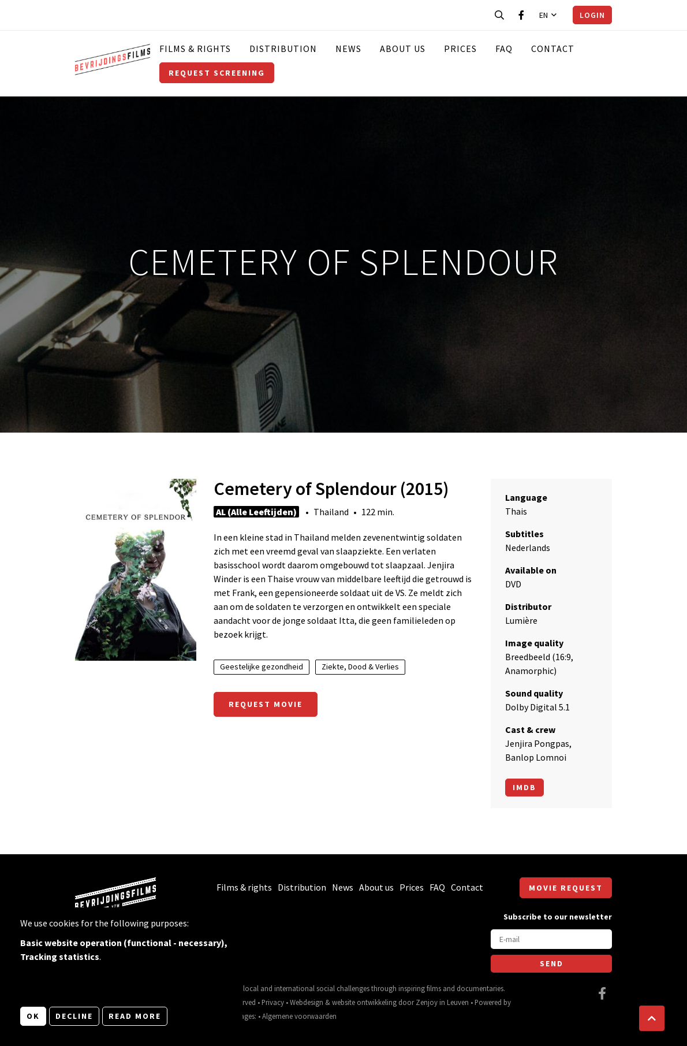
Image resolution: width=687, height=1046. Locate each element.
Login (592, 15)
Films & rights (195, 48)
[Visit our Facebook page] (521, 15)
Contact (552, 48)
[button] (651, 1018)
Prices (460, 48)
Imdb (524, 787)
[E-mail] (551, 939)
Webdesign (306, 1002)
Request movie (266, 704)
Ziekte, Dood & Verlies (360, 666)
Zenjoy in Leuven (442, 1002)
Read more (135, 1016)
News (348, 48)
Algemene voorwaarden (299, 1016)
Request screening (217, 73)
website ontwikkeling (364, 1002)
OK (33, 1016)
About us (402, 48)
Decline (74, 1016)
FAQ (504, 48)
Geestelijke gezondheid (261, 666)
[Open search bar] (499, 15)
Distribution (283, 48)
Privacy (273, 1002)
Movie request (566, 888)
